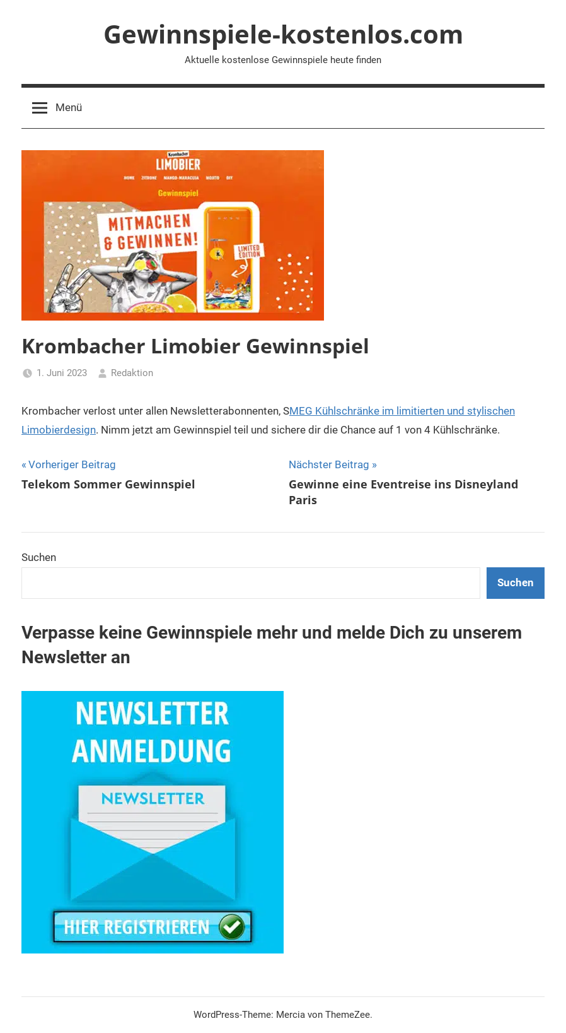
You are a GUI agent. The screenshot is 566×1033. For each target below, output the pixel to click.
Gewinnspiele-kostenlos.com (283, 33)
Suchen (38, 557)
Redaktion (132, 373)
